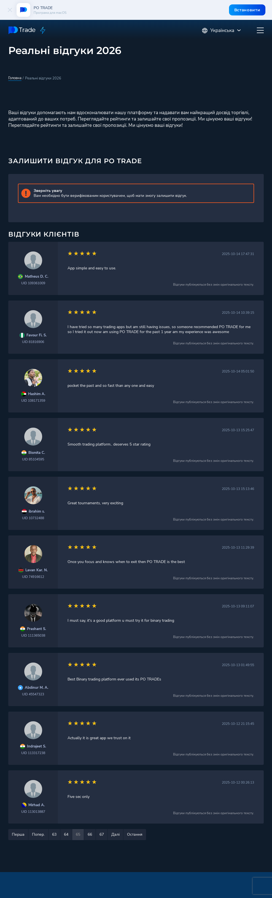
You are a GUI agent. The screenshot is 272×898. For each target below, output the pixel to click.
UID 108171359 (33, 400)
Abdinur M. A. (36, 687)
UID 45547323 (33, 694)
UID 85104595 (33, 459)
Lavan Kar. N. (36, 570)
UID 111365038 (33, 635)
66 (90, 834)
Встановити (247, 9)
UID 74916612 (33, 577)
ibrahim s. (37, 511)
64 (66, 834)
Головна (14, 78)
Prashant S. (36, 629)
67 (101, 834)
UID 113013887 (33, 811)
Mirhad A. (36, 805)
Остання (134, 834)
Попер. (38, 834)
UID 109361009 (33, 283)
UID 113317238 (33, 753)
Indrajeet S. (36, 746)
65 (78, 834)
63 (54, 834)
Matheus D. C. (36, 276)
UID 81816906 (33, 342)
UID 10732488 (33, 518)
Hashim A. (36, 394)
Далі (115, 834)
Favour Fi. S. (36, 335)
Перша (18, 834)
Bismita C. (36, 453)
